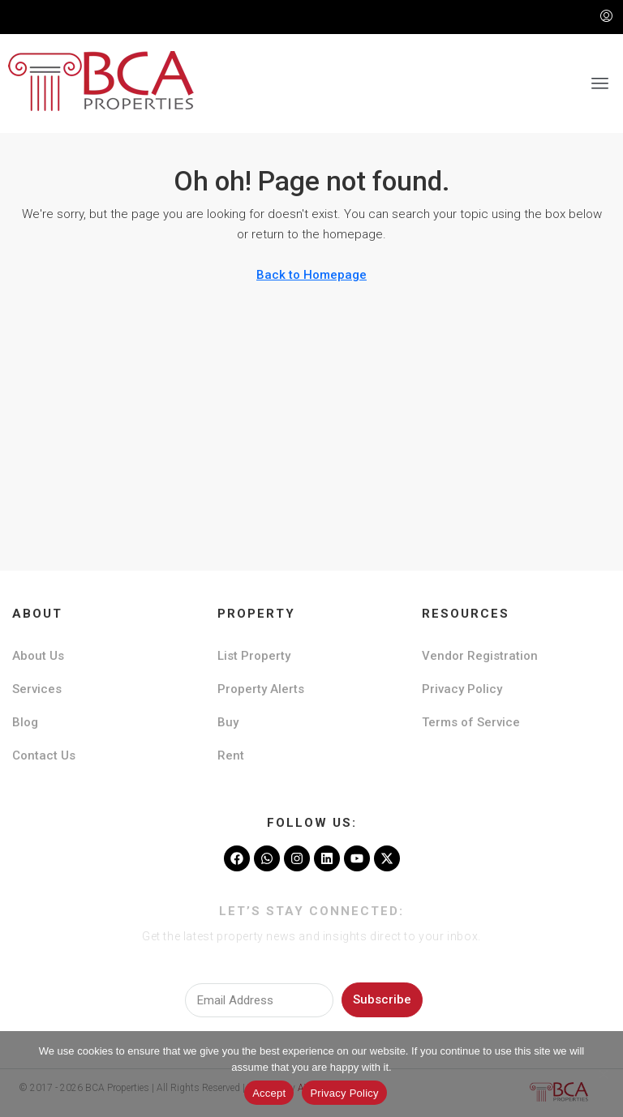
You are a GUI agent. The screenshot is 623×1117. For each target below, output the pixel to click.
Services (37, 689)
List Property (253, 655)
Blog (25, 722)
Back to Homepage (311, 274)
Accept (269, 1093)
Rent (230, 755)
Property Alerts (260, 689)
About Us (38, 655)
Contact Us (43, 755)
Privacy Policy (462, 689)
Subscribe (382, 999)
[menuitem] (606, 17)
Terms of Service (471, 722)
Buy (227, 722)
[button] (600, 83)
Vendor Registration (480, 655)
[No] (603, 1074)
